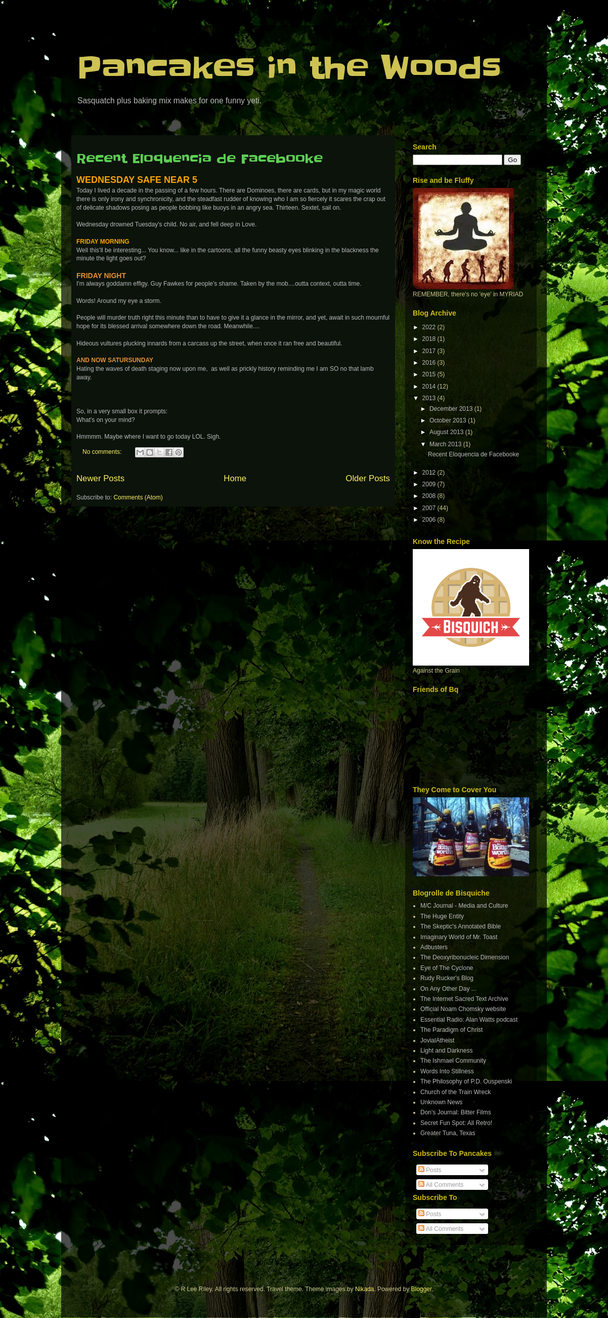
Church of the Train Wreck (455, 1092)
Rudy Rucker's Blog (446, 978)
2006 (430, 519)
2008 (430, 495)
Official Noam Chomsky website (463, 1009)
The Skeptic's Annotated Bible (460, 926)
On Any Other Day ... (448, 988)
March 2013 (446, 444)
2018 (430, 338)
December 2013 (451, 408)
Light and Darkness (446, 1050)
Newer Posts (100, 478)
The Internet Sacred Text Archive (464, 998)
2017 (430, 351)
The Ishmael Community (453, 1060)
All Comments (440, 1184)
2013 (430, 398)
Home (235, 478)
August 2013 (447, 432)
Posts (429, 1170)
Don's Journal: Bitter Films (455, 1112)
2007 (430, 508)
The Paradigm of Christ (451, 1029)
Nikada (364, 1289)
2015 (430, 374)
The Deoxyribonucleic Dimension (464, 957)
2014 (430, 386)
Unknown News (441, 1102)
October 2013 (448, 420)
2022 (430, 327)
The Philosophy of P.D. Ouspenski (466, 1081)
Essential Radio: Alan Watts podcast (468, 1019)
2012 (430, 472)
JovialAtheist (437, 1040)
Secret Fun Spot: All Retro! (456, 1123)
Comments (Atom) (137, 497)
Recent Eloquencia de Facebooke (199, 158)
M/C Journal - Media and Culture (464, 905)
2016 (430, 362)
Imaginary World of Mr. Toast (458, 937)
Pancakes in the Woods (288, 68)
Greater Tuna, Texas (447, 1133)
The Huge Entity (442, 916)
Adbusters (434, 947)
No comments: (102, 451)
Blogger (421, 1289)
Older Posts (367, 478)
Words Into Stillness (447, 1071)
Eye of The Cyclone (446, 968)
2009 (430, 484)
